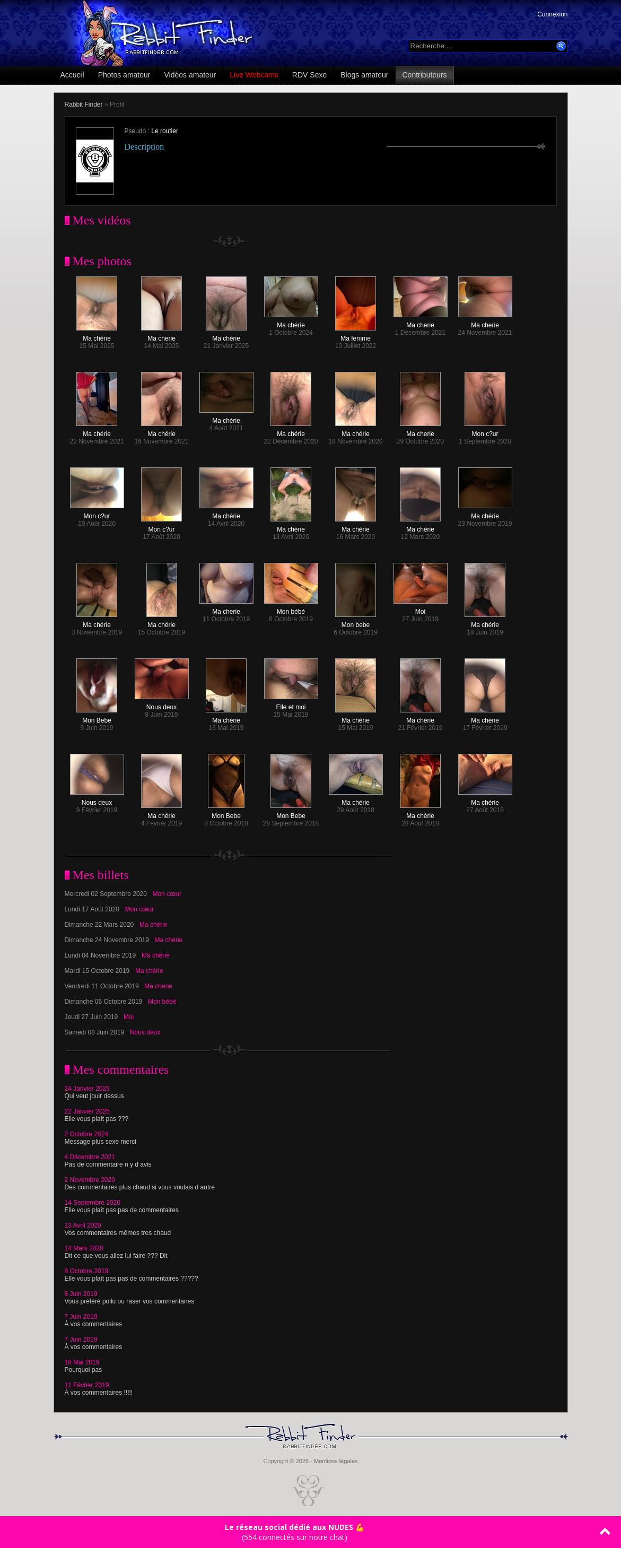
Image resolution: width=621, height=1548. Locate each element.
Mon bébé (291, 608)
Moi (420, 608)
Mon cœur (167, 894)
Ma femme (355, 335)
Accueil (72, 75)
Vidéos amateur (190, 75)
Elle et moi (291, 704)
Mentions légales (336, 1461)
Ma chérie (96, 335)
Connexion (552, 14)
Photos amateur (124, 75)
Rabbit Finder (84, 104)
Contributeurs (425, 75)
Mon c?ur (485, 431)
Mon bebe (355, 622)
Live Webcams (254, 75)
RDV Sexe (309, 75)
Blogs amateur (364, 75)
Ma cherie (161, 335)
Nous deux (162, 704)
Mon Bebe (96, 717)
